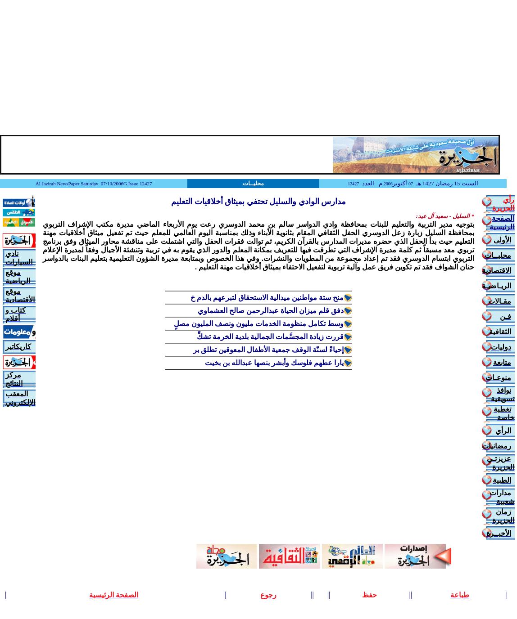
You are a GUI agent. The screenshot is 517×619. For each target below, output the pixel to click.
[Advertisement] (258, 67)
